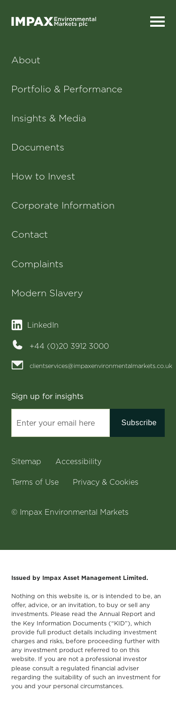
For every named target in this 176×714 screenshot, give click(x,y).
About (25, 60)
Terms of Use (35, 482)
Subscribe (139, 423)
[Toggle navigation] (157, 22)
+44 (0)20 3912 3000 (69, 346)
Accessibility (78, 461)
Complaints (37, 264)
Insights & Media (48, 118)
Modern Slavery (47, 293)
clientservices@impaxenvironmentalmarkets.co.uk (97, 365)
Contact (29, 234)
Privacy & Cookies (105, 482)
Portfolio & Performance (66, 89)
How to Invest (43, 176)
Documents (37, 147)
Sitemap (26, 461)
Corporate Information (63, 205)
